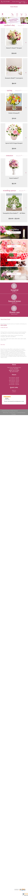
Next (26, 42)
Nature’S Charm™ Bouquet (14, 48)
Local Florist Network (21, 412)
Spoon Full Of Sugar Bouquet (14, 143)
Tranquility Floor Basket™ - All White (14, 213)
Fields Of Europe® (14, 113)
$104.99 (14, 53)
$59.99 (14, 148)
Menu (2, 15)
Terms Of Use (5, 412)
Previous (2, 42)
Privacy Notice (12, 412)
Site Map (14, 414)
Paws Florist (14, 6)
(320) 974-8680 (6, 1)
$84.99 (14, 83)
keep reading (4, 325)
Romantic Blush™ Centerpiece (14, 78)
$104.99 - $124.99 (14, 218)
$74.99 (14, 118)
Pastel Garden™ (14, 178)
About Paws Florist (5, 319)
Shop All (20, 25)
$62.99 (14, 183)
